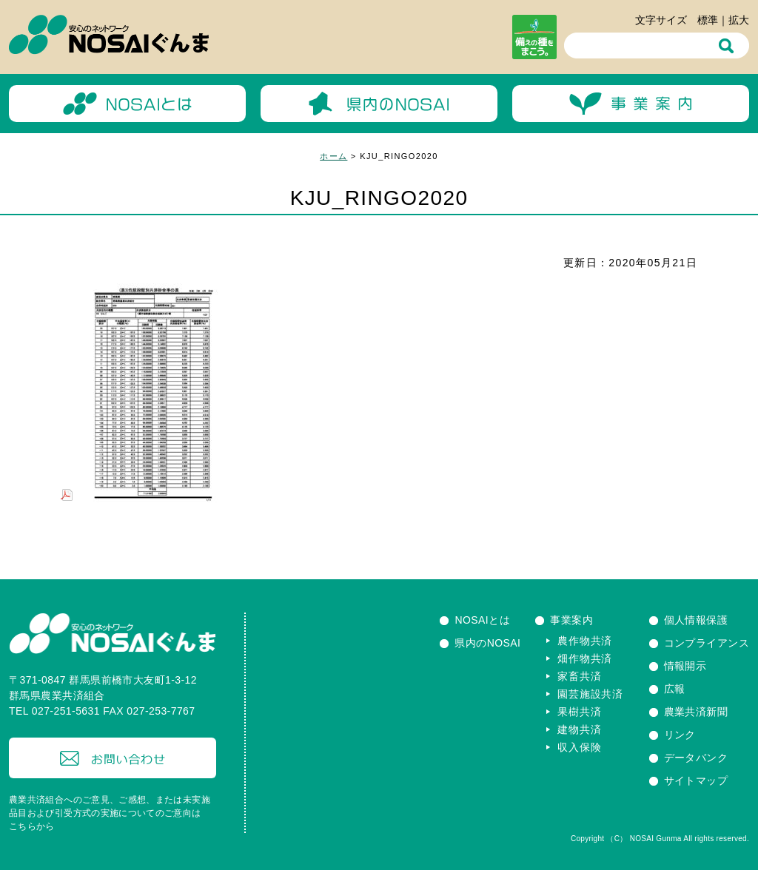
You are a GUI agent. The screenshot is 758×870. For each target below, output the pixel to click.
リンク (680, 735)
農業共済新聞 (696, 712)
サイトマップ (696, 780)
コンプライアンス (706, 643)
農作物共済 (584, 640)
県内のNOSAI (487, 643)
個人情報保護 (696, 620)
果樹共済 (579, 712)
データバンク (696, 757)
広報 (674, 689)
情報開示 (685, 666)
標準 (707, 20)
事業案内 (571, 620)
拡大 (738, 20)
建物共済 (579, 729)
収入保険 (579, 747)
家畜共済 (579, 676)
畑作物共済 (584, 658)
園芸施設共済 (590, 694)
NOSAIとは (482, 620)
